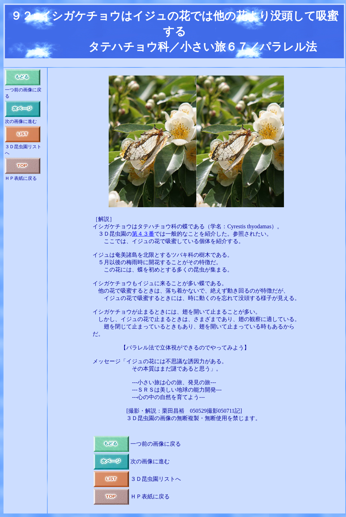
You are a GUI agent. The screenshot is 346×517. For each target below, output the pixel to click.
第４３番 (143, 234)
